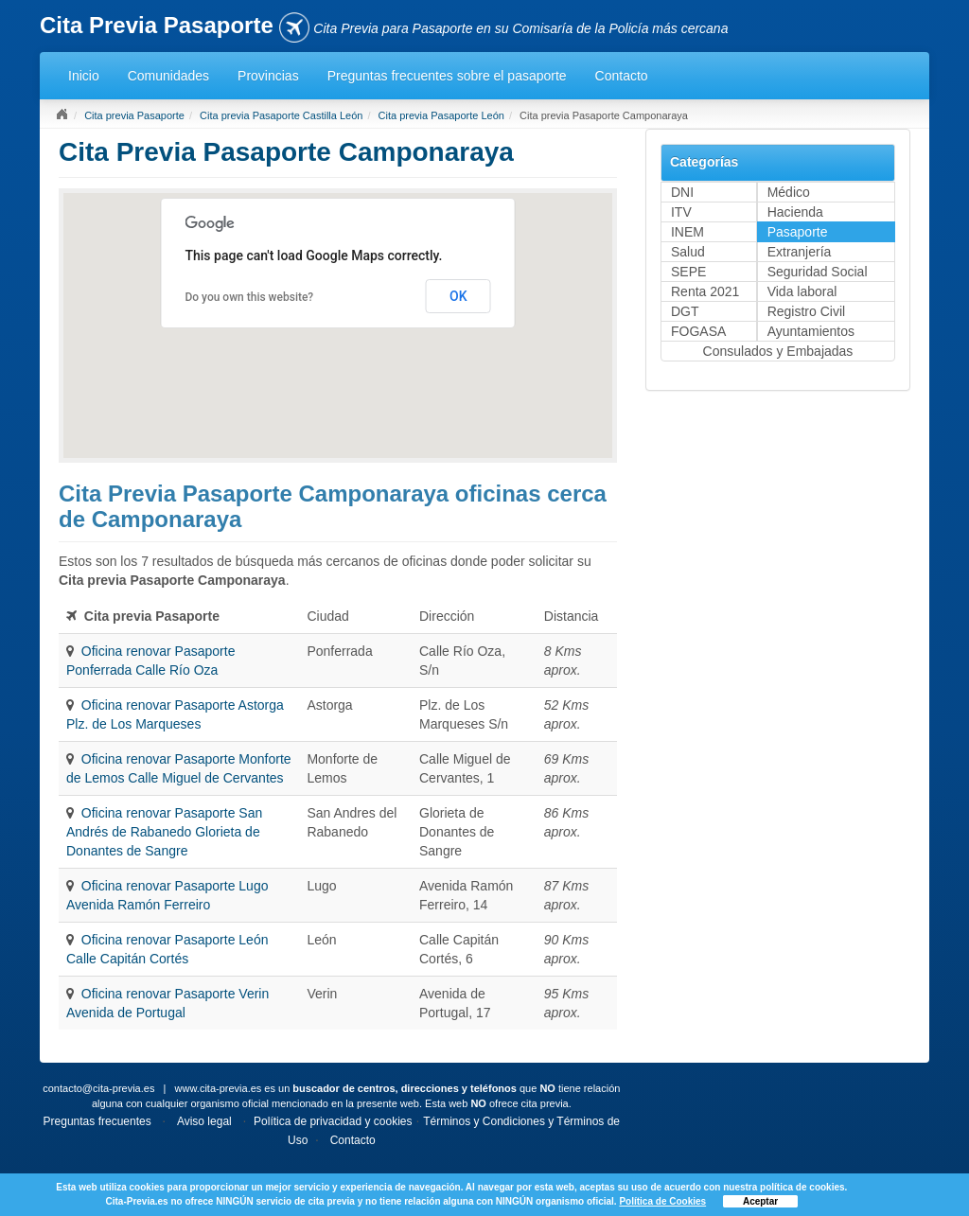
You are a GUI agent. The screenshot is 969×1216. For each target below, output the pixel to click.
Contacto (621, 75)
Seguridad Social (817, 271)
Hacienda (795, 212)
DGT (685, 311)
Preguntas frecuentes (97, 1121)
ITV (681, 212)
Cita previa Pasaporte (134, 115)
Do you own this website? (249, 297)
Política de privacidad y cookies (333, 1121)
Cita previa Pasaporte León (441, 115)
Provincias (268, 75)
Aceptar (760, 1201)
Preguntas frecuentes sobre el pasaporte (447, 75)
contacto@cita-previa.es (98, 1088)
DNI (682, 192)
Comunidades (168, 75)
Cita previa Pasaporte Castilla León (281, 115)
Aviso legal (204, 1121)
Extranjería (799, 251)
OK (458, 296)
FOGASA (698, 331)
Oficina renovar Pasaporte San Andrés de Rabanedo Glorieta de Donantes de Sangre (164, 831)
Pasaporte (797, 231)
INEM (687, 231)
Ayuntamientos (810, 331)
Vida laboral (802, 291)
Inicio (83, 75)
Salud (688, 251)
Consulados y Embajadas (778, 351)
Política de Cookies (662, 1201)
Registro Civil (806, 311)
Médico (788, 192)
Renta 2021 (705, 291)
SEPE (688, 271)
